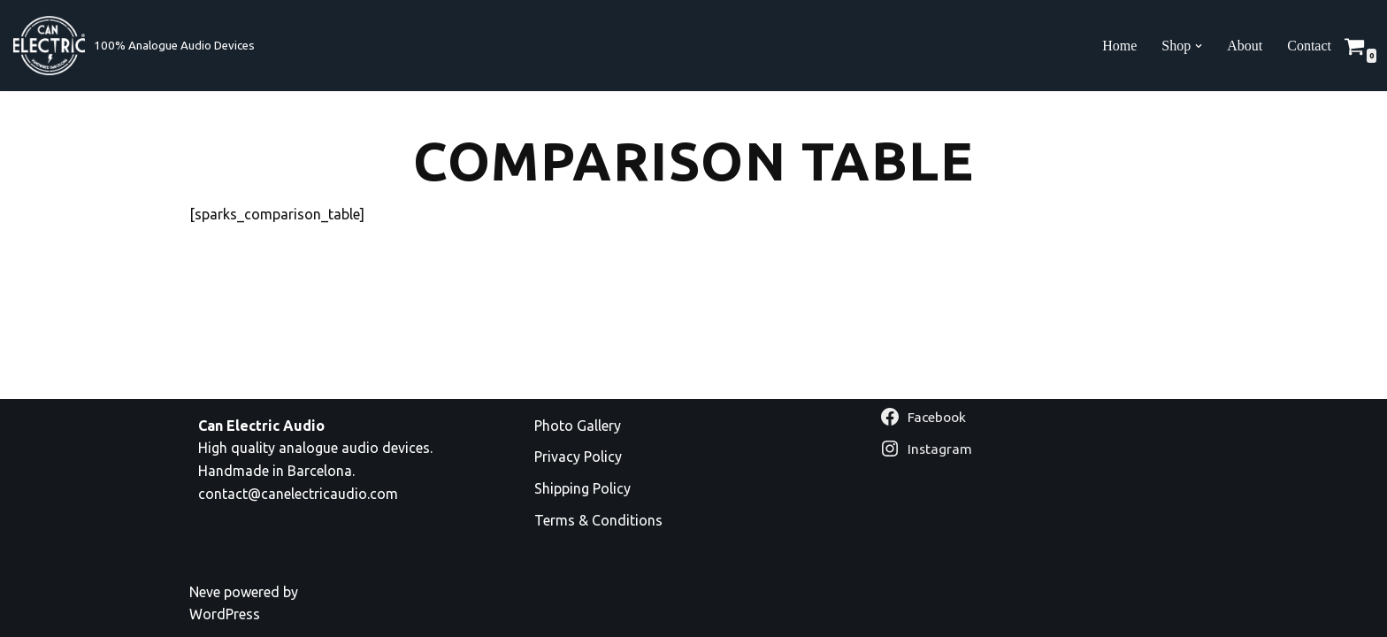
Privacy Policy (578, 456)
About (1244, 45)
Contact (1309, 45)
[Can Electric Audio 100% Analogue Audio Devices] (134, 45)
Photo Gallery (577, 426)
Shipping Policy (582, 488)
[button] (1198, 46)
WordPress (224, 614)
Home (1119, 45)
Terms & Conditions (598, 520)
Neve (204, 592)
